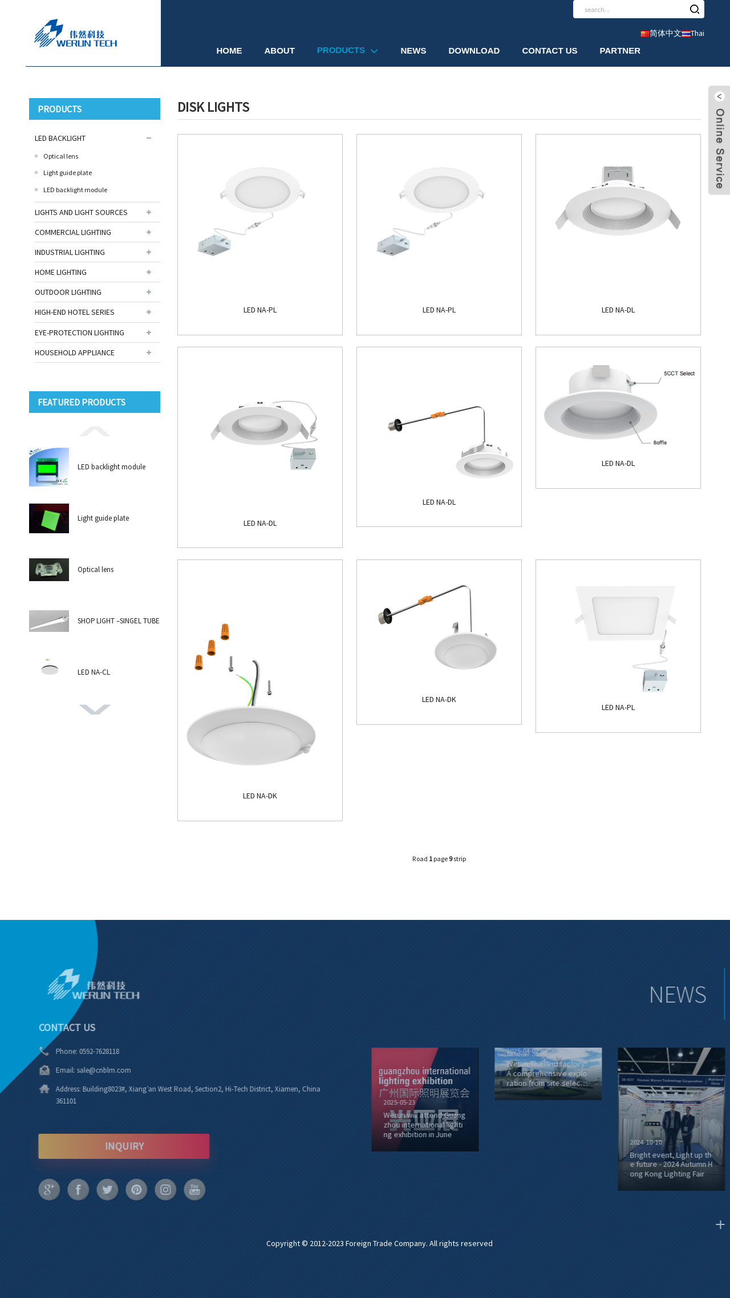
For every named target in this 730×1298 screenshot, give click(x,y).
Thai (693, 33)
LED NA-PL (260, 310)
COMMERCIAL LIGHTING (73, 232)
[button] (94, 430)
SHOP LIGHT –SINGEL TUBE (119, 621)
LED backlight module (75, 189)
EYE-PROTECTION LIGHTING (79, 332)
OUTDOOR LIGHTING (68, 292)
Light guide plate (67, 172)
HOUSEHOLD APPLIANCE (75, 352)
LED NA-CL (94, 672)
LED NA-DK (260, 796)
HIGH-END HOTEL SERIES (75, 312)
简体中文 (661, 33)
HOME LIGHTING (61, 272)
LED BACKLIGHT (60, 138)
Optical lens (60, 156)
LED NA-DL (618, 310)
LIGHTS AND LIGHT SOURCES (81, 212)
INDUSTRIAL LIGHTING (70, 252)
